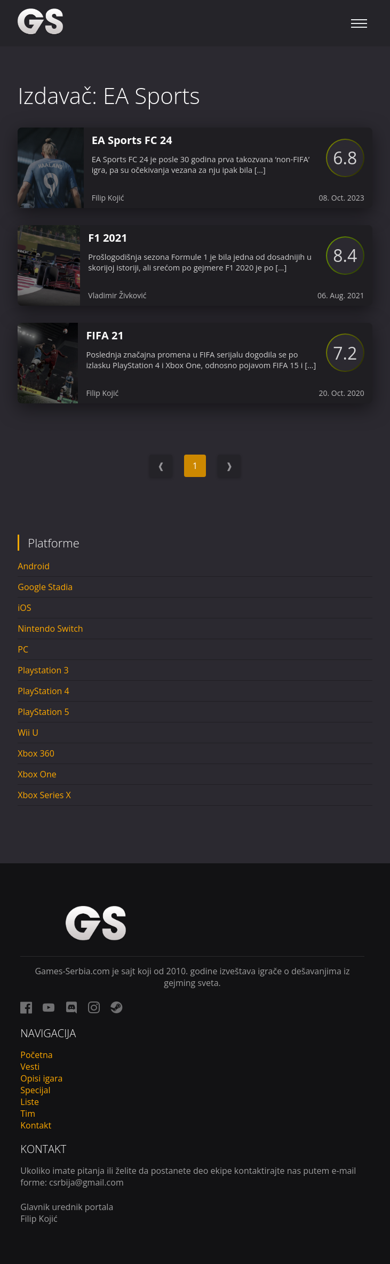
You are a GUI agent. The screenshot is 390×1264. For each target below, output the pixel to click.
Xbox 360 (36, 753)
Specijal (35, 1090)
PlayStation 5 (43, 712)
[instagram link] (94, 1007)
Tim (27, 1113)
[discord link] (71, 1007)
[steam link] (116, 1007)
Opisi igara (41, 1078)
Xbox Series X (44, 795)
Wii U (28, 732)
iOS (24, 608)
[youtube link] (48, 1007)
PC (23, 649)
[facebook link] (26, 1007)
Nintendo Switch (50, 628)
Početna (36, 1055)
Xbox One (37, 774)
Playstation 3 (43, 670)
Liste (29, 1102)
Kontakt (35, 1125)
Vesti (29, 1066)
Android (34, 566)
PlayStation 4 (43, 691)
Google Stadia (45, 587)
